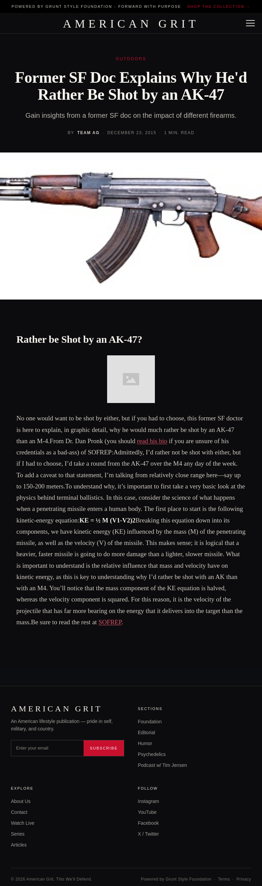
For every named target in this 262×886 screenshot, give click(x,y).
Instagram (148, 801)
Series (18, 834)
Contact (19, 812)
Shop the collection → (218, 6)
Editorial (146, 732)
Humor (145, 743)
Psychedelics (152, 754)
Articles (19, 845)
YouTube (147, 812)
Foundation (150, 721)
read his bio (152, 441)
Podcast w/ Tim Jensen (162, 765)
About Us (21, 801)
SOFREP (110, 622)
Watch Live (22, 823)
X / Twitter (148, 834)
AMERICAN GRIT (131, 23)
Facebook (148, 823)
